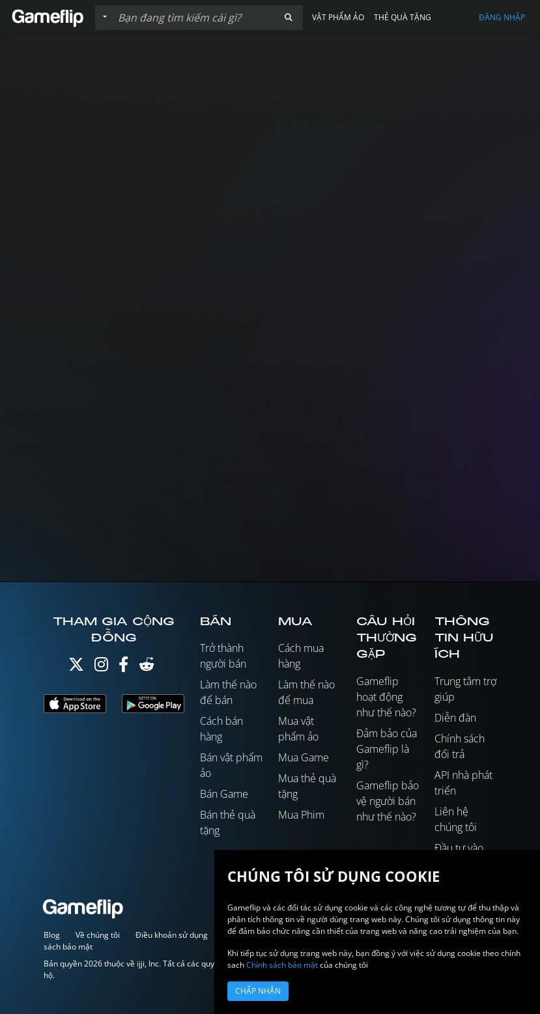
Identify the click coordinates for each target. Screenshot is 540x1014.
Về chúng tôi (98, 934)
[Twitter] (76, 667)
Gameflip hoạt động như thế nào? (386, 697)
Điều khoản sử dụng (171, 934)
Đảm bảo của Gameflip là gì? (386, 749)
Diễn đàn (455, 718)
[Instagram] (101, 667)
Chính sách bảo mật (282, 964)
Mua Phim (301, 815)
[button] (288, 17)
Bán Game (224, 794)
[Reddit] (146, 667)
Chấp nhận (258, 990)
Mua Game (303, 757)
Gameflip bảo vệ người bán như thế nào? (387, 801)
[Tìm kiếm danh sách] (193, 17)
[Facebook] (123, 667)
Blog (52, 934)
